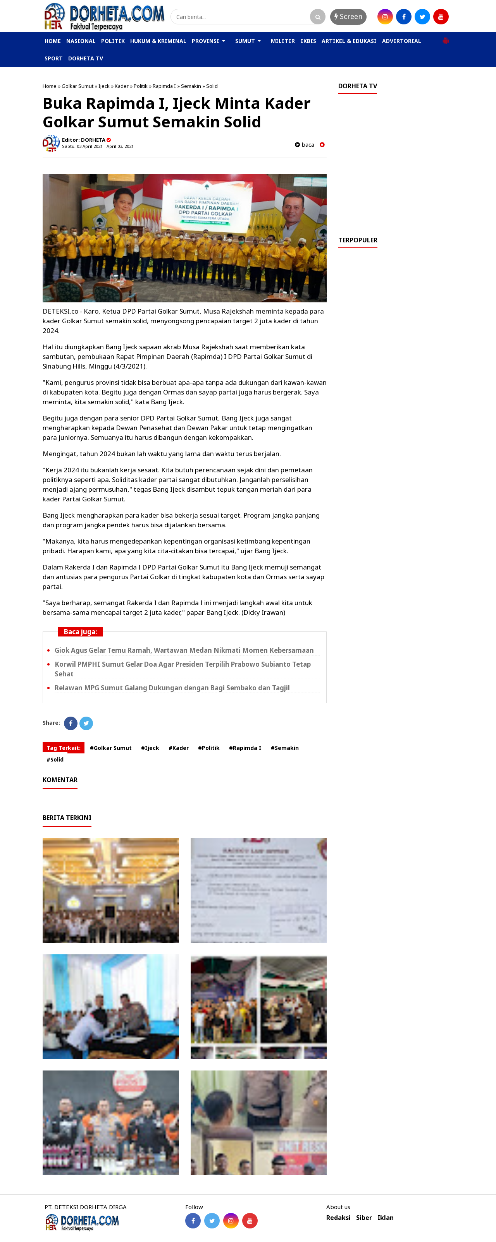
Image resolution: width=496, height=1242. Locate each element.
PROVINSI (205, 41)
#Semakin (285, 747)
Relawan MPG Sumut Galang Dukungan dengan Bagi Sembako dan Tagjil (172, 687)
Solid (212, 85)
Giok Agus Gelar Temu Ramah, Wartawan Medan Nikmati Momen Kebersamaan (184, 650)
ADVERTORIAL (401, 41)
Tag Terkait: (63, 747)
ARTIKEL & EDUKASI (349, 41)
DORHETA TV (85, 58)
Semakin (191, 85)
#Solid (55, 759)
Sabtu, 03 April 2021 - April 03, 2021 (98, 146)
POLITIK (113, 41)
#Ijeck (150, 747)
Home (50, 85)
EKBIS (308, 41)
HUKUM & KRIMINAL (158, 41)
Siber (364, 1218)
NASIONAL (81, 41)
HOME (53, 41)
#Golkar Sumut (111, 747)
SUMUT (245, 41)
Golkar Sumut (77, 85)
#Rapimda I (245, 747)
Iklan (385, 1218)
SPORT (54, 58)
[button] (446, 37)
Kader (122, 85)
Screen (348, 16)
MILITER (283, 41)
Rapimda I (164, 85)
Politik (141, 85)
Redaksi (338, 1218)
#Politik (209, 747)
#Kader (179, 747)
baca (304, 144)
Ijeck (104, 85)
